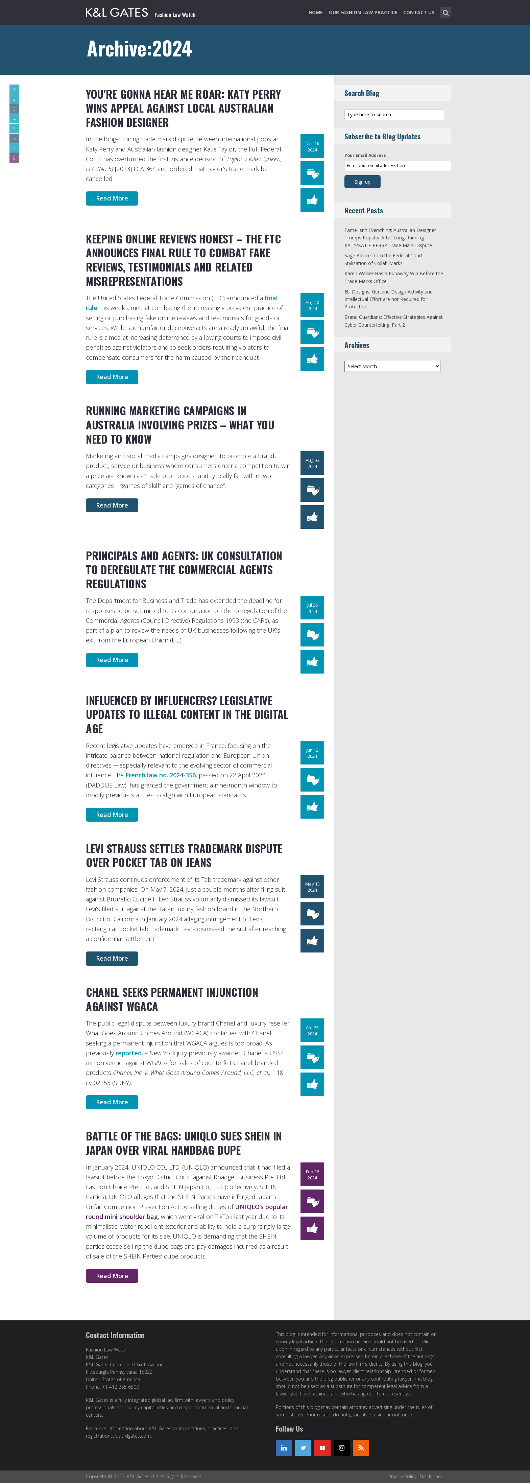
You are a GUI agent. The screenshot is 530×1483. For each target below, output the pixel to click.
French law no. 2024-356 (160, 775)
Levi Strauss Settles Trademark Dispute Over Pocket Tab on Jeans (184, 855)
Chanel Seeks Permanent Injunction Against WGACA (172, 999)
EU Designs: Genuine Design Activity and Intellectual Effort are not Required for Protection (388, 299)
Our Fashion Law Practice (363, 12)
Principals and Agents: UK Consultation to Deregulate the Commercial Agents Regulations (184, 569)
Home (316, 12)
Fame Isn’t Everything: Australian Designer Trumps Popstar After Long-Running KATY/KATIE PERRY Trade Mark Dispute (390, 238)
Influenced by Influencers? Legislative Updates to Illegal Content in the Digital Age (187, 714)
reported (129, 1053)
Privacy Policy (402, 1476)
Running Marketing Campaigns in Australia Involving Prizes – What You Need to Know (180, 424)
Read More (112, 198)
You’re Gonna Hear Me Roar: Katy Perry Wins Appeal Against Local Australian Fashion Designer (183, 108)
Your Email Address (365, 155)
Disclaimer (431, 1476)
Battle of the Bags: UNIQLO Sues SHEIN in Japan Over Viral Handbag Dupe (184, 1143)
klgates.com (138, 1436)
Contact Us (418, 12)
